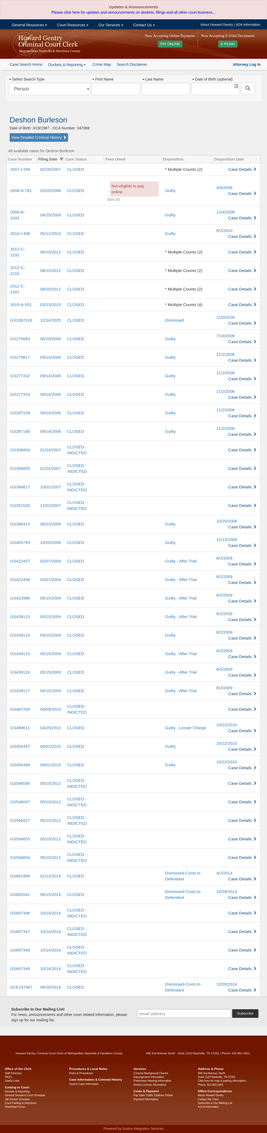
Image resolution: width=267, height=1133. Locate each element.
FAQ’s (8, 1077)
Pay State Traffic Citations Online (153, 1095)
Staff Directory (13, 1073)
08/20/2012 (50, 289)
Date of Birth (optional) (212, 79)
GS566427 (20, 820)
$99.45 (113, 199)
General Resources (29, 25)
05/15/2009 (50, 598)
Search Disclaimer (132, 64)
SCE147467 (21, 987)
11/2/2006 (225, 354)
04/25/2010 (50, 727)
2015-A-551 (21, 304)
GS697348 (20, 950)
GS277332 (20, 375)
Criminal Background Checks (151, 1073)
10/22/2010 (226, 724)
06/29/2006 (50, 338)
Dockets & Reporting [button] (67, 65)
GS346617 (20, 487)
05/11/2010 (50, 233)
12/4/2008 (225, 212)
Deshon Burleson (38, 120)
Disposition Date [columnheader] (229, 159)
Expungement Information (149, 1077)
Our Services (110, 25)
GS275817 (20, 357)
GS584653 (20, 839)
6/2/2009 (224, 558)
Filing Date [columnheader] (47, 159)
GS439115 (20, 653)
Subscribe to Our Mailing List (215, 1103)
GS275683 (20, 338)
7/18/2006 (225, 335)
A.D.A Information (208, 1106)
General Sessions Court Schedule (25, 1095)
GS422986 (20, 598)
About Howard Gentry (217, 25)
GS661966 (20, 876)
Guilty (170, 190)
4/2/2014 (224, 873)
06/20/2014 (50, 987)
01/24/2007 (50, 450)
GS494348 (20, 764)
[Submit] (248, 88)
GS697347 (20, 931)
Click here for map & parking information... (223, 1080)
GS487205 (20, 709)
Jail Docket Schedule (17, 1099)
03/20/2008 (50, 190)
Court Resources (72, 25)
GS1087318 (21, 320)
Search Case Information (84, 1084)
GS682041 (20, 894)
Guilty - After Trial (181, 561)
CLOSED (75, 169)
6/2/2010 (224, 230)
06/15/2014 (50, 894)
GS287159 (20, 413)
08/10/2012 (50, 252)
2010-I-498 (20, 233)
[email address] (184, 1013)
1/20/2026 (225, 317)
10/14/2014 (50, 913)
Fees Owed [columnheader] (115, 159)
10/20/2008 (226, 521)
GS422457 (20, 561)
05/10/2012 (50, 783)
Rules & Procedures (81, 1073)
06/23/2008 (50, 524)
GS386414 (20, 524)
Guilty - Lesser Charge (185, 727)
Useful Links (12, 1080)
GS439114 (20, 635)
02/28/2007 (50, 169)
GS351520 (20, 505)
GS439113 (20, 616)
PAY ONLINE (170, 44)
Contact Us (143, 25)
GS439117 (20, 690)
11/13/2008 (226, 539)
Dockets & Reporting (17, 1091)
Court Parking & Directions (20, 1103)
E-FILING (228, 44)
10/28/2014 (226, 891)
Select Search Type (26, 79)
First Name (102, 79)
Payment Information (146, 1099)
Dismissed (174, 320)
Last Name (153, 79)
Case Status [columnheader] (76, 159)
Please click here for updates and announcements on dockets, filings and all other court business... (133, 12)
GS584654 (20, 857)
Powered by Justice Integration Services (133, 1129)
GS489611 (20, 727)
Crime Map (101, 64)
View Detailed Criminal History (38, 137)
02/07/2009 (50, 561)
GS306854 (20, 450)
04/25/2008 (50, 215)
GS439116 (20, 672)
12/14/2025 (50, 320)
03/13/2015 (50, 304)
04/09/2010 (50, 709)
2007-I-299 (20, 169)
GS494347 (20, 746)
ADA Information (248, 25)
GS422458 (20, 579)
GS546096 (20, 783)
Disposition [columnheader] (173, 159)
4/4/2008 (224, 187)
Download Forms (15, 1106)
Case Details (240, 169)
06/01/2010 (50, 746)
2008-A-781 (21, 190)
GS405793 (20, 542)
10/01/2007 (50, 487)
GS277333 (20, 394)
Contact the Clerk (208, 1099)
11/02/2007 (50, 505)
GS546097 (20, 802)
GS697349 (20, 968)
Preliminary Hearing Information (152, 1080)
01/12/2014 (50, 876)
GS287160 (20, 431)
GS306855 (20, 468)
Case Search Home (26, 64)
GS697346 (20, 913)
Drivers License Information (150, 1084)
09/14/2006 (50, 357)
